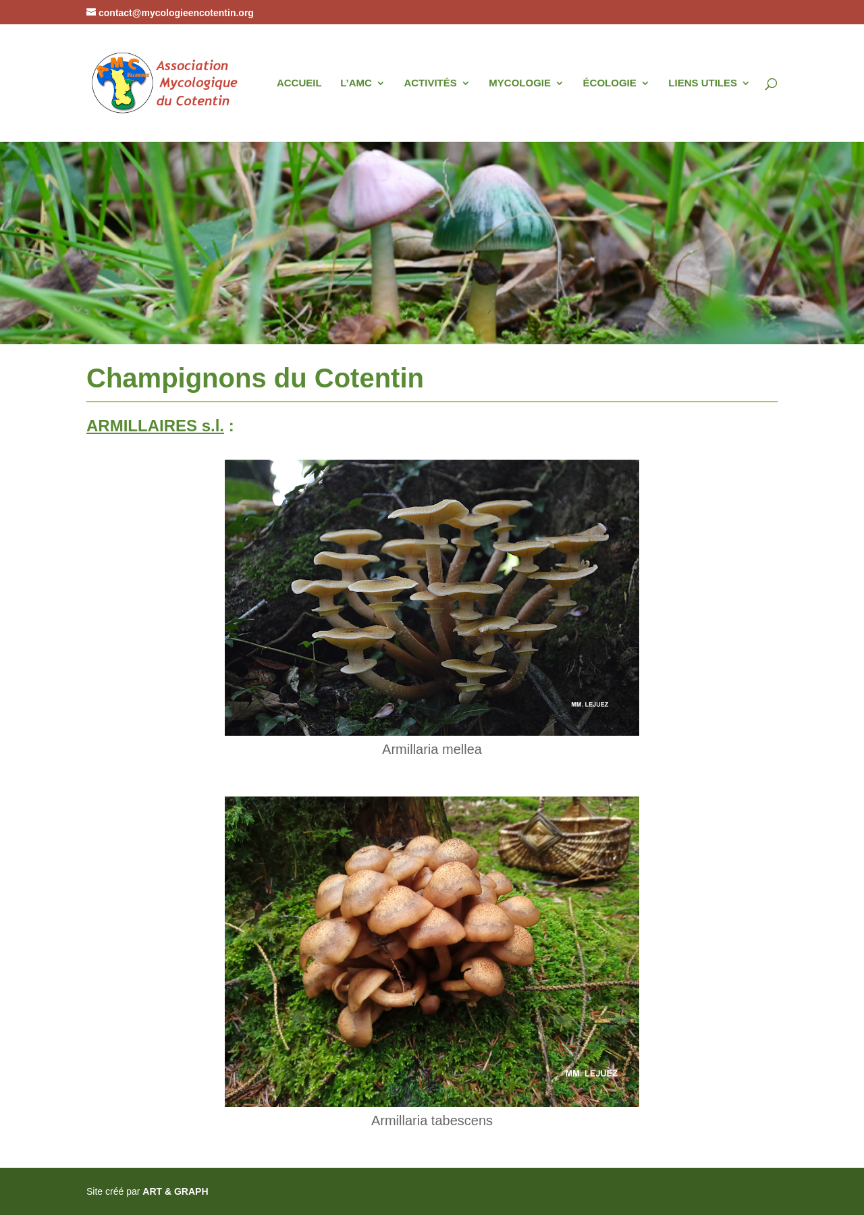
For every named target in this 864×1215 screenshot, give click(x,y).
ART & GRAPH (175, 1191)
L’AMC (356, 83)
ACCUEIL (299, 83)
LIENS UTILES (702, 83)
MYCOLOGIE (520, 83)
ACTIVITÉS (430, 83)
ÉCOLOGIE (610, 83)
